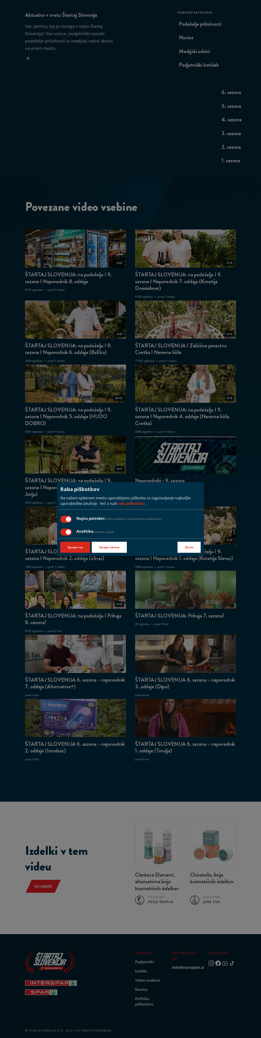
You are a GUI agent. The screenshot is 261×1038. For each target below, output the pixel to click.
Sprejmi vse (75, 547)
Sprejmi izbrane (109, 547)
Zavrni (189, 547)
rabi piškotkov (131, 503)
